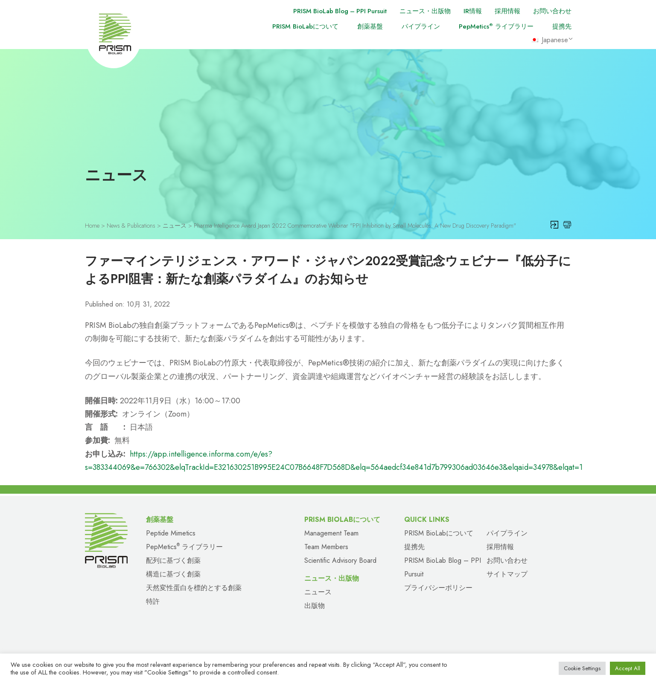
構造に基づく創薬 (173, 573)
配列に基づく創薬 (173, 559)
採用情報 (507, 11)
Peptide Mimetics (170, 532)
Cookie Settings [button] (582, 668)
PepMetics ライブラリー (496, 26)
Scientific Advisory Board (340, 559)
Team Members (326, 545)
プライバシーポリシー (438, 586)
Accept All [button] (627, 668)
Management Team (331, 532)
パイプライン (421, 26)
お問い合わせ (552, 11)
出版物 (314, 604)
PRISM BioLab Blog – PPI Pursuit (339, 11)
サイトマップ (507, 573)
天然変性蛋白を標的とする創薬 (194, 586)
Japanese (550, 40)
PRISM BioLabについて (305, 26)
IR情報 (473, 11)
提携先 (561, 26)
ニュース (318, 591)
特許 (153, 600)
